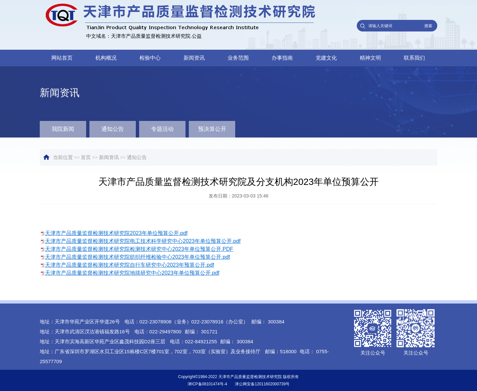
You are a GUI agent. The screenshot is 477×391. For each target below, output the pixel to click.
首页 (86, 157)
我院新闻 (63, 129)
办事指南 (282, 58)
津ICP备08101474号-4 (207, 384)
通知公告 (112, 129)
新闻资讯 (194, 58)
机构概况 (106, 58)
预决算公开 (212, 129)
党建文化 (326, 58)
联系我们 (414, 58)
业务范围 (238, 58)
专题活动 (162, 129)
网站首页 (62, 58)
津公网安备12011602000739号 (262, 384)
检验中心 (150, 58)
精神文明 (370, 58)
